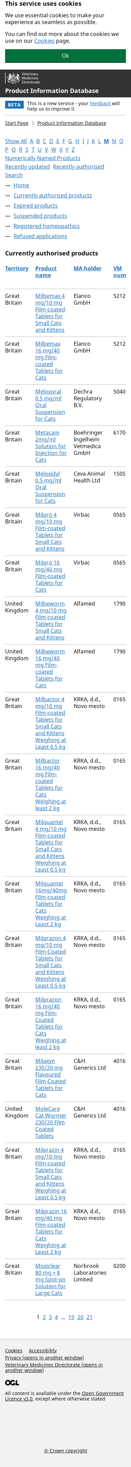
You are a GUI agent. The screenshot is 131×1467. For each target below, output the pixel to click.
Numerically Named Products (42, 158)
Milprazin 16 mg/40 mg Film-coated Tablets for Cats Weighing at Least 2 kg (51, 1231)
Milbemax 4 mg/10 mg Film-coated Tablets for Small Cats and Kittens (50, 313)
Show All (16, 141)
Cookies (44, 40)
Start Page (17, 123)
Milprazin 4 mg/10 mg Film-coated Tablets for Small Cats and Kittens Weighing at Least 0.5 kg (50, 1173)
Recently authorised (78, 166)
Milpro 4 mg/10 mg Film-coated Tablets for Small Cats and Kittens (50, 531)
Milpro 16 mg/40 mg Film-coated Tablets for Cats (50, 576)
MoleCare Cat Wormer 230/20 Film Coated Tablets (51, 1122)
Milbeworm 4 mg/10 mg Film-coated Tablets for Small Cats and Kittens (51, 620)
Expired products (36, 205)
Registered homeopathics (47, 226)
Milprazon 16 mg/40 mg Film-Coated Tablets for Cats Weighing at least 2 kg (50, 1023)
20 (80, 1317)
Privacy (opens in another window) (44, 1357)
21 (90, 1317)
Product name (46, 272)
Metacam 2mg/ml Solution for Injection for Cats (51, 446)
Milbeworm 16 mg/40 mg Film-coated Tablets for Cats (50, 668)
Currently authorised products (53, 195)
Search (14, 175)
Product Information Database (52, 90)
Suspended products (40, 215)
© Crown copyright (65, 1450)
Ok (65, 55)
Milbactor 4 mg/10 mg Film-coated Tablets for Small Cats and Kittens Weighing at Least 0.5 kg (50, 723)
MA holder (87, 268)
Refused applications (40, 236)
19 (71, 1317)
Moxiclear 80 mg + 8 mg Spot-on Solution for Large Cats (50, 1279)
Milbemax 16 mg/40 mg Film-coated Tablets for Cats (49, 360)
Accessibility (43, 1350)
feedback (100, 103)
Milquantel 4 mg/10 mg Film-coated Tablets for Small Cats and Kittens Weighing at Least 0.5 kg (51, 845)
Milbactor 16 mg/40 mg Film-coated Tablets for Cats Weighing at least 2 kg (50, 784)
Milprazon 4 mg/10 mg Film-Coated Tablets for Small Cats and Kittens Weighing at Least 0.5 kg (50, 961)
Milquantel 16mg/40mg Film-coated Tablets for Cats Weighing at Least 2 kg (51, 904)
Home (21, 185)
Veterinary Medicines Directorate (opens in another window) (54, 1367)
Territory (17, 268)
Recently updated (27, 166)
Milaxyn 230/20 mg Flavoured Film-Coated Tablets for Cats (50, 1078)
